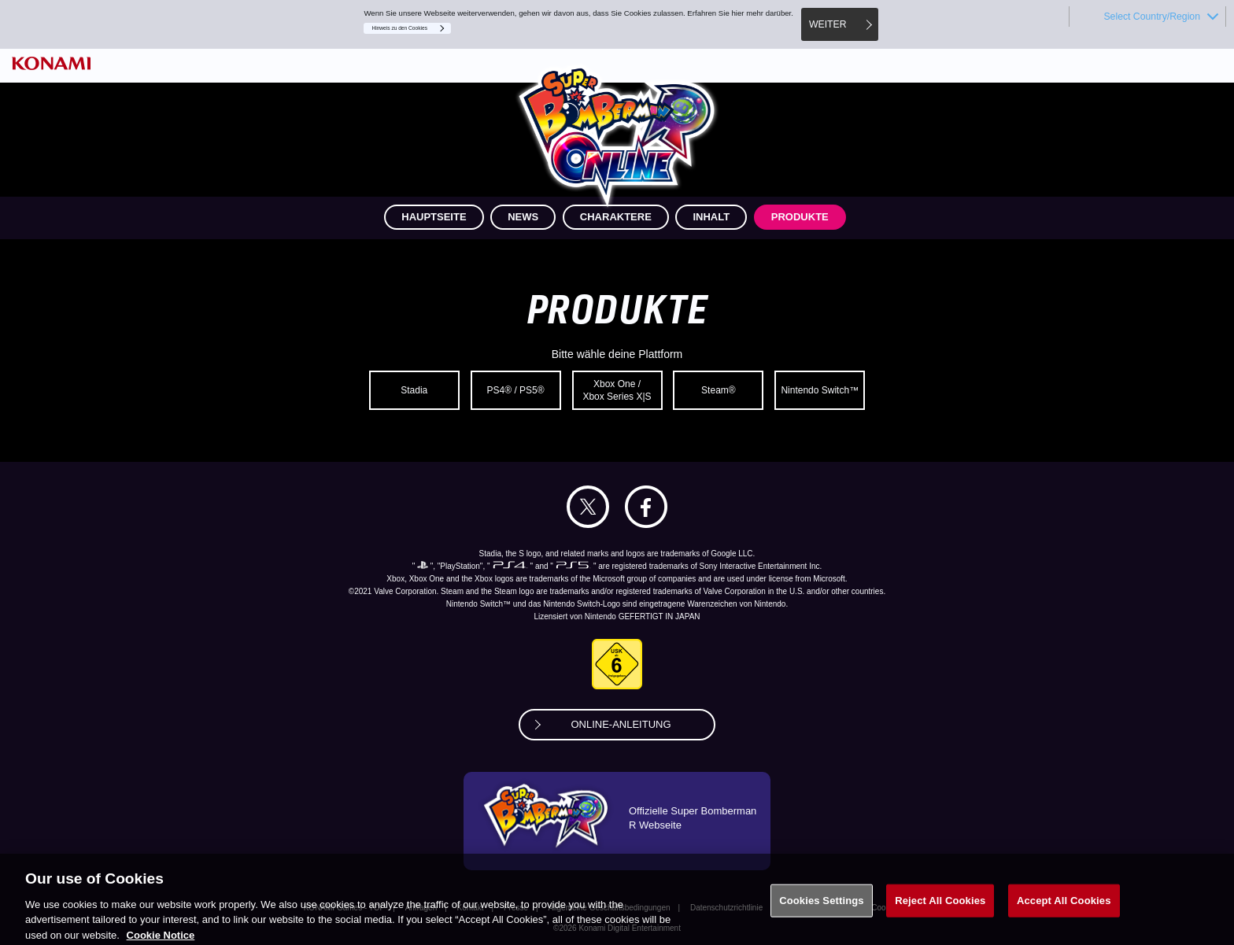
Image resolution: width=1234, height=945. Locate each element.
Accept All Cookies (1064, 908)
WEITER (828, 24)
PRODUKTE (800, 217)
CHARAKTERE (616, 217)
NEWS (523, 217)
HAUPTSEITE (433, 217)
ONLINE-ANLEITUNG (621, 724)
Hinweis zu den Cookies (399, 28)
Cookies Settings (821, 908)
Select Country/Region (1151, 16)
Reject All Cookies (940, 908)
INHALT (711, 217)
